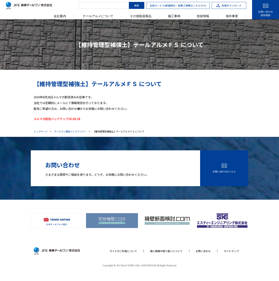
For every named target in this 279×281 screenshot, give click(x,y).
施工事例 (174, 16)
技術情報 (203, 16)
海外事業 (232, 16)
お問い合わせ (203, 251)
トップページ (41, 131)
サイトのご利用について (123, 251)
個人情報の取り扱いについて (166, 251)
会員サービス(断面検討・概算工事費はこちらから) (178, 5)
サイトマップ (231, 251)
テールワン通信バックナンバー (70, 131)
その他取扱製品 (140, 16)
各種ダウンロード (229, 5)
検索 (136, 5)
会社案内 (60, 16)
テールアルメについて (98, 16)
